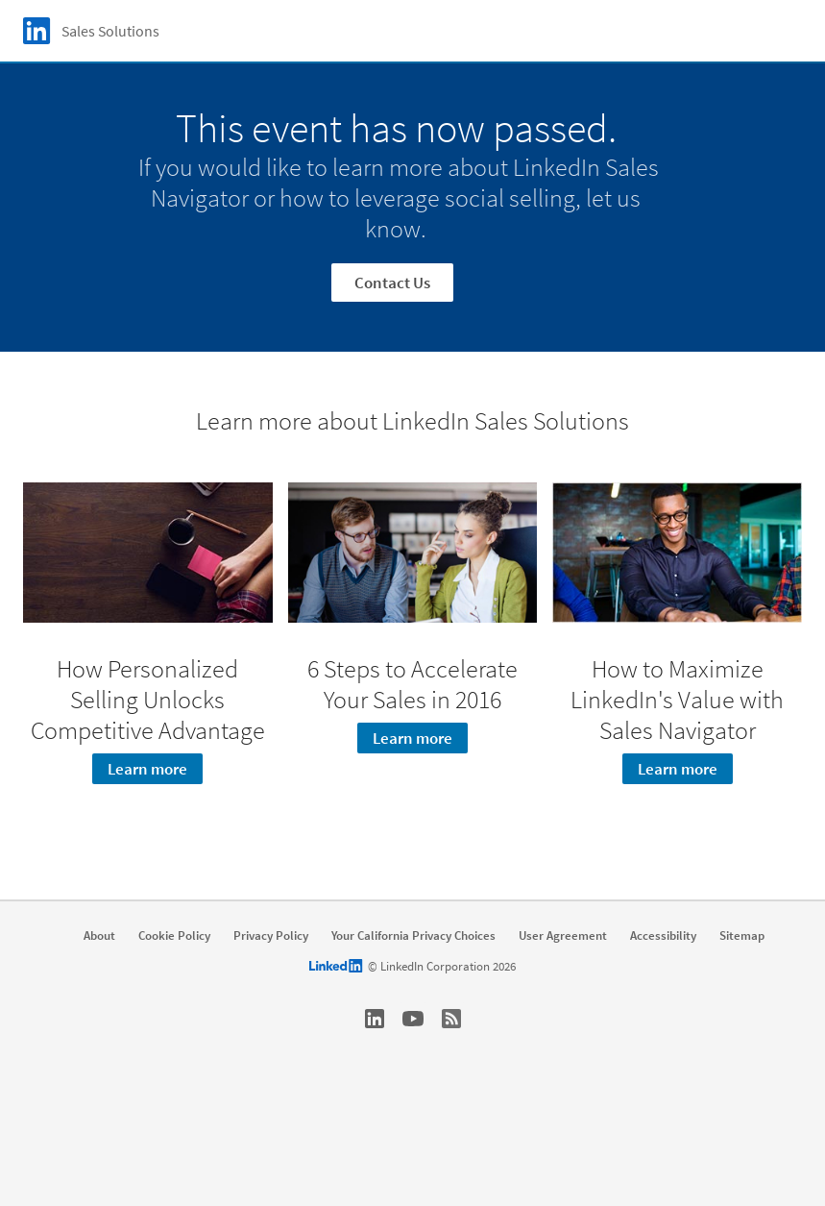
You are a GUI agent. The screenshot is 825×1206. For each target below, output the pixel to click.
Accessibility (663, 936)
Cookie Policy (174, 936)
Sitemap (741, 936)
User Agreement (563, 936)
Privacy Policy (270, 936)
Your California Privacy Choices (413, 936)
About (99, 936)
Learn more (147, 768)
